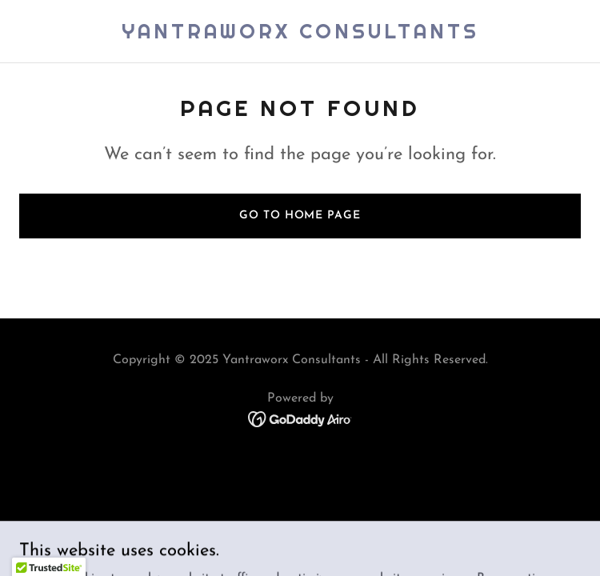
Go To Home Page (299, 216)
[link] (300, 35)
